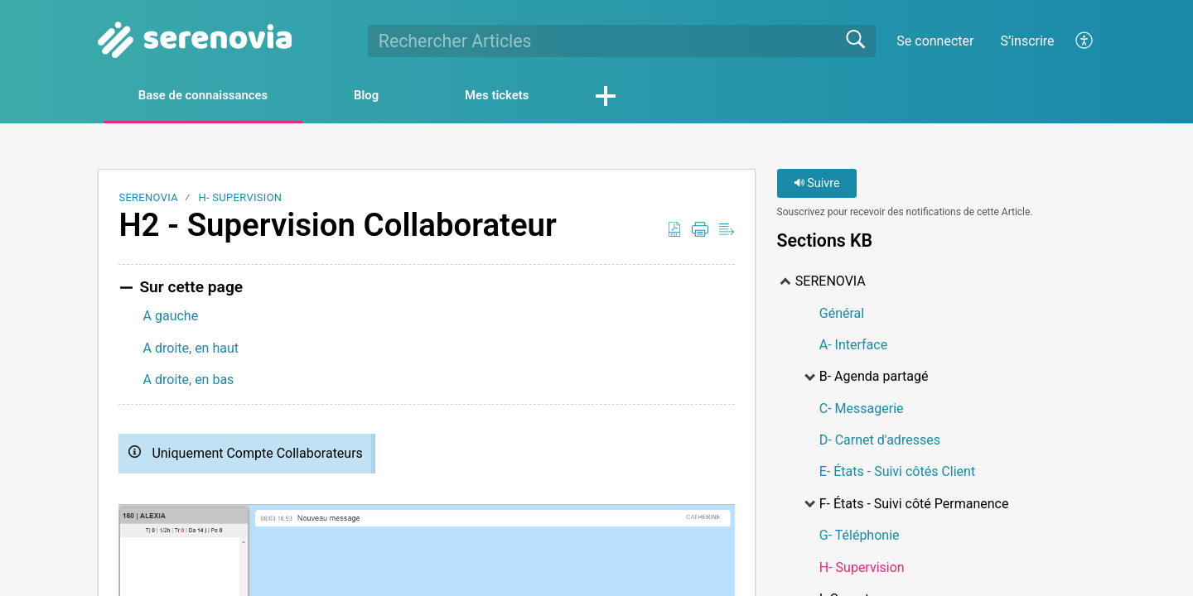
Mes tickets (543, 96)
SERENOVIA (148, 199)
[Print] (700, 232)
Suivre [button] (817, 185)
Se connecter (934, 41)
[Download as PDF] (674, 232)
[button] (660, 97)
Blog (397, 96)
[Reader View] (726, 232)
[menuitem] (1085, 40)
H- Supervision (240, 199)
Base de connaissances (216, 96)
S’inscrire (1027, 41)
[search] (622, 40)
